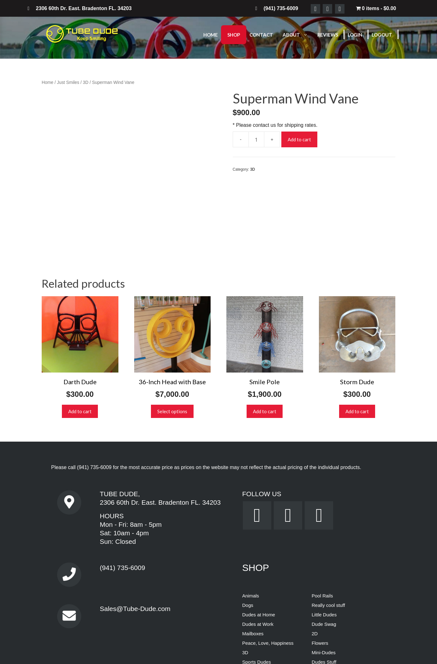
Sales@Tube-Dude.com (135, 532)
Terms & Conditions (236, 653)
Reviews (327, 35)
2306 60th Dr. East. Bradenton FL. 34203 (160, 426)
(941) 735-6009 (94, 391)
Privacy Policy (195, 653)
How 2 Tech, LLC (245, 631)
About (298, 34)
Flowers (320, 566)
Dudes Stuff (324, 585)
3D (85, 82)
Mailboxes (253, 557)
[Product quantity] (256, 139)
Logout (382, 35)
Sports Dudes (256, 585)
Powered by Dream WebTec (218, 646)
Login (355, 35)
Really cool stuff (328, 528)
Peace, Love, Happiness (268, 566)
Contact (261, 35)
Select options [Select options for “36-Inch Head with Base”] (172, 335)
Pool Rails (322, 519)
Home (210, 35)
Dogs (247, 528)
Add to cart (299, 139)
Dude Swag (324, 547)
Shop (233, 35)
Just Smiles (68, 82)
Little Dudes (324, 538)
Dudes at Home (258, 538)
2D (315, 557)
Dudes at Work (257, 547)
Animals (250, 519)
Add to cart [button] (80, 335)
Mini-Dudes (324, 576)
